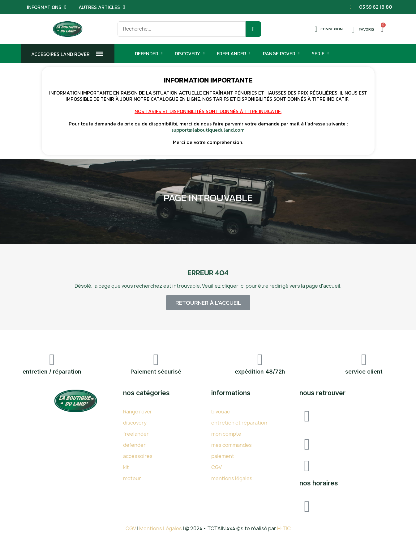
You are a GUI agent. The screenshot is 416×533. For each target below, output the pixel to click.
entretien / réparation (52, 371)
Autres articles (102, 7)
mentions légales (231, 478)
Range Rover (281, 53)
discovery (135, 422)
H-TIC (284, 528)
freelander (136, 433)
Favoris (366, 29)
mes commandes (231, 445)
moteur (132, 478)
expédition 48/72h (260, 371)
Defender (149, 53)
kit (126, 467)
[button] (208, 302)
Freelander (234, 53)
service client (364, 371)
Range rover (137, 411)
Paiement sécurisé (156, 371)
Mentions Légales (161, 528)
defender (134, 445)
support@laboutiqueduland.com (208, 129)
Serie (320, 53)
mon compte (226, 433)
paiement (222, 456)
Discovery (189, 53)
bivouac (220, 411)
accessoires (137, 456)
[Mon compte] (328, 29)
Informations (46, 7)
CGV (216, 467)
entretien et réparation (239, 422)
